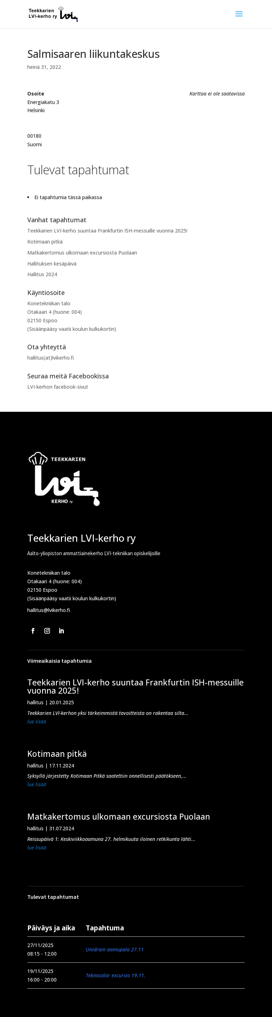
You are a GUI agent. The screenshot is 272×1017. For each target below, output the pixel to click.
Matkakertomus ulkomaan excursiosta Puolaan (82, 252)
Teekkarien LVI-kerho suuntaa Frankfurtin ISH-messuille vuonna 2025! (107, 230)
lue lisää (36, 721)
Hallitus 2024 (42, 274)
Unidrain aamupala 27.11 (115, 949)
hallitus (35, 702)
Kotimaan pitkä (45, 241)
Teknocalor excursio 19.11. (116, 975)
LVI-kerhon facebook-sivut (57, 386)
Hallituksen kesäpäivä (51, 263)
